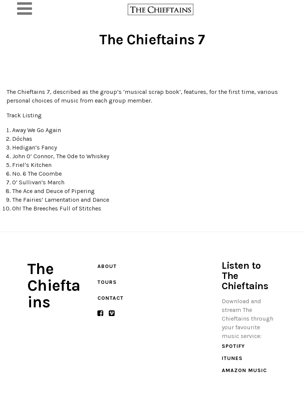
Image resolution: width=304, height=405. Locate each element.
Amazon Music (244, 370)
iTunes (232, 358)
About (107, 266)
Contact (110, 298)
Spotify (233, 346)
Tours (107, 282)
